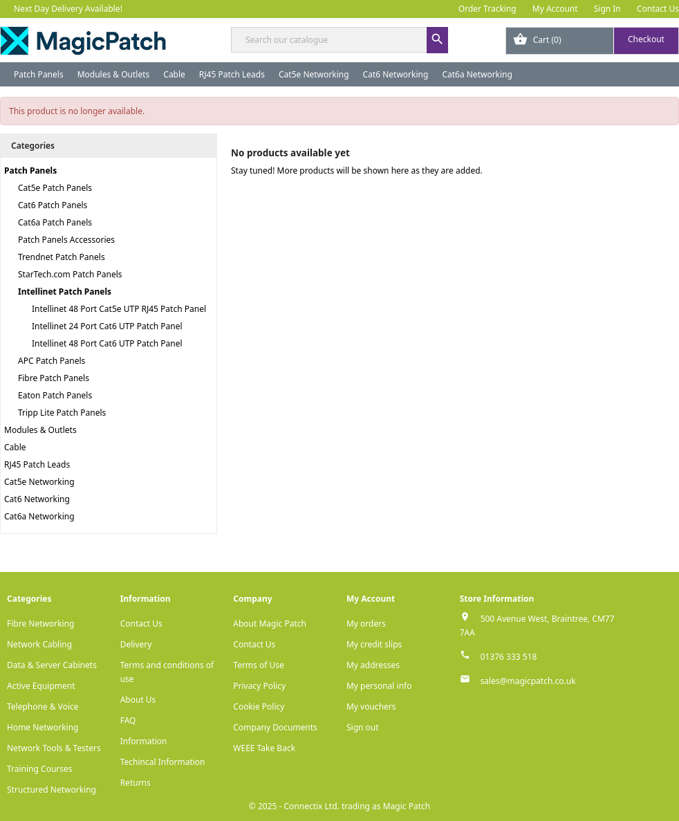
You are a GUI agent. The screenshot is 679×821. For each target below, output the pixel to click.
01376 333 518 (509, 657)
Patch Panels (39, 74)
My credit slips (374, 644)
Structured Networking (51, 789)
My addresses (373, 665)
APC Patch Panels (51, 361)
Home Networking (42, 727)
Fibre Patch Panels (53, 378)
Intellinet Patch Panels (64, 291)
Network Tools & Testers (54, 748)
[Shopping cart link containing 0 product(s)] (592, 41)
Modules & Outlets (113, 74)
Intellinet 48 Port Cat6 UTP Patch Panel (107, 343)
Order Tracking (487, 8)
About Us (138, 699)
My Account (555, 8)
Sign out (362, 727)
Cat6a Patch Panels (55, 222)
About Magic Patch (269, 623)
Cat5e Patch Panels (55, 188)
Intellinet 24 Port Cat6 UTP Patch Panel (107, 326)
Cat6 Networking (396, 74)
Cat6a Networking (477, 74)
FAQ (128, 720)
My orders (366, 623)
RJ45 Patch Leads (232, 74)
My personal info (379, 686)
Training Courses (40, 769)
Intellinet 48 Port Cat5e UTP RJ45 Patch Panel (119, 309)
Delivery (136, 644)
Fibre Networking (40, 623)
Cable (174, 74)
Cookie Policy (258, 706)
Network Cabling (39, 644)
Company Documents (275, 727)
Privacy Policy (259, 686)
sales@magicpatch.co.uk (528, 681)
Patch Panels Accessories (66, 240)
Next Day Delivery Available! (68, 8)
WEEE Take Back (264, 748)
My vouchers (371, 706)
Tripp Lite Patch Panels (62, 412)
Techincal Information (162, 762)
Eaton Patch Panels (55, 395)
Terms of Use (258, 665)
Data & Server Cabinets (52, 665)
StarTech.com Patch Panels (70, 274)
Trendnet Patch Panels (61, 257)
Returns (135, 782)
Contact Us (658, 8)
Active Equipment (41, 686)
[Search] (339, 40)
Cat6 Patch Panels (52, 205)
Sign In (607, 8)
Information (143, 741)
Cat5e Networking (314, 74)
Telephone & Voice (43, 706)
